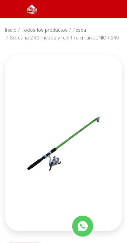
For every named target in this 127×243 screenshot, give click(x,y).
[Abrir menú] (14, 9)
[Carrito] (113, 9)
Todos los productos (44, 30)
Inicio (11, 30)
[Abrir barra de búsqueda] (94, 9)
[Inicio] (31, 8)
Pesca (79, 30)
